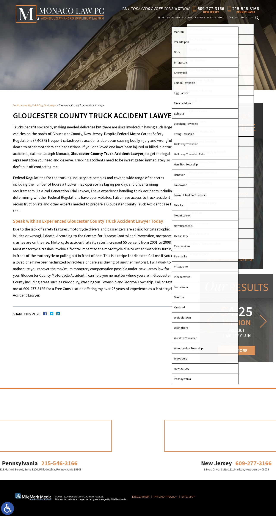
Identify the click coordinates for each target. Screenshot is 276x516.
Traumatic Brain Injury (225, 214)
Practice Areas (196, 17)
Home (161, 17)
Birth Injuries (223, 184)
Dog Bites (218, 166)
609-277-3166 (211, 8)
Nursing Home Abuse (229, 193)
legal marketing (87, 499)
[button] (242, 321)
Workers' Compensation (223, 229)
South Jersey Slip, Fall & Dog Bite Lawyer (34, 105)
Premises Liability (227, 202)
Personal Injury (225, 148)
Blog (221, 17)
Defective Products (229, 157)
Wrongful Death (225, 241)
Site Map (188, 496)
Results (211, 17)
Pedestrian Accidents (231, 259)
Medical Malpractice (230, 175)
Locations (231, 17)
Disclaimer (140, 496)
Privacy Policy (165, 496)
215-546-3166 (245, 8)
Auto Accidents (224, 250)
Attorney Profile (176, 17)
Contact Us (246, 17)
